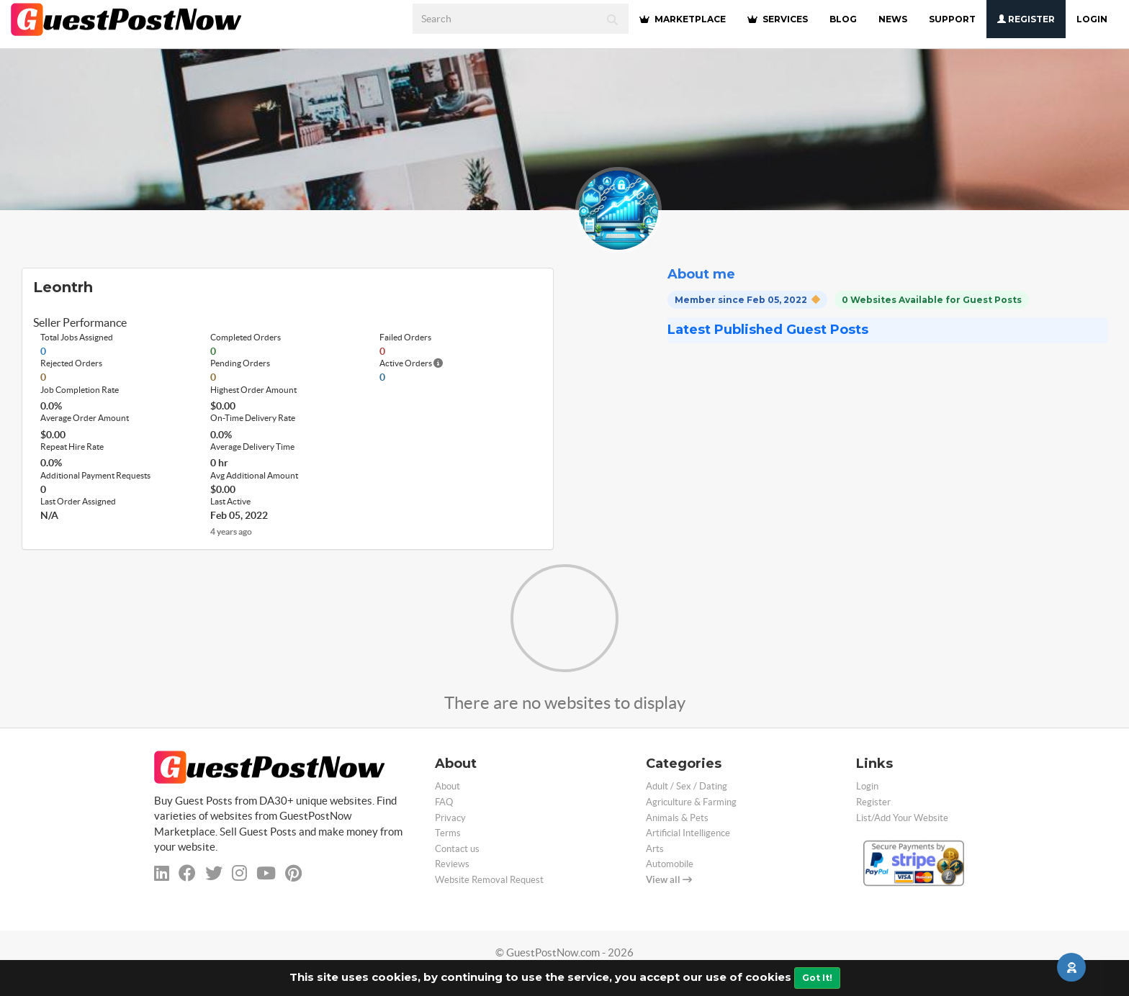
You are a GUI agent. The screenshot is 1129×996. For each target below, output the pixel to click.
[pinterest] (293, 873)
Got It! (817, 977)
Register (1026, 19)
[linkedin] (161, 873)
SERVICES (777, 19)
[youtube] (266, 873)
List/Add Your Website (902, 817)
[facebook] (187, 873)
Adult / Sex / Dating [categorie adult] (686, 786)
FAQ (444, 802)
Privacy (450, 817)
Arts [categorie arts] (655, 848)
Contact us (457, 848)
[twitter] (213, 873)
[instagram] (239, 873)
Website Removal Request (489, 879)
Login (1091, 19)
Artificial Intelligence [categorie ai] (688, 833)
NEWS (892, 19)
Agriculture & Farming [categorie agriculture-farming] (691, 802)
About (447, 786)
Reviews (452, 864)
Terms (448, 833)
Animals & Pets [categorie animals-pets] (677, 817)
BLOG (843, 19)
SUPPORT (952, 19)
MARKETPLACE (682, 19)
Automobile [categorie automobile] (669, 864)
